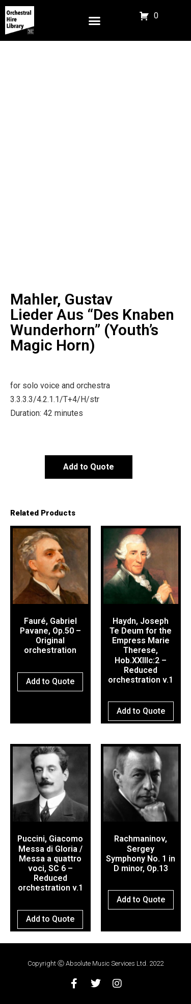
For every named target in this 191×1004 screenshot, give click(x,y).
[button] (94, 20)
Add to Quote (88, 467)
